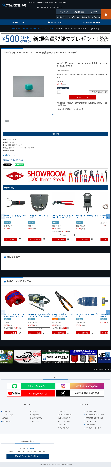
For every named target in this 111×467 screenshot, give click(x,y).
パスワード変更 (7, 415)
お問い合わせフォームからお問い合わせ (28, 456)
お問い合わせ (96, 17)
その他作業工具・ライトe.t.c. (38, 29)
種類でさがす (19, 22)
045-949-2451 (31, 448)
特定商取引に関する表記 (94, 418)
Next (107, 354)
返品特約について (9, 155)
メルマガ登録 (34, 421)
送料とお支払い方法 (65, 415)
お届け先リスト (7, 421)
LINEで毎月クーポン (74, 17)
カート (106, 14)
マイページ (64, 12)
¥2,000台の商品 (92, 113)
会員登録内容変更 (36, 418)
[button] (108, 216)
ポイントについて (64, 421)
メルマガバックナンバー (94, 428)
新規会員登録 (34, 415)
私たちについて (91, 421)
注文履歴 (5, 418)
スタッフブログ (63, 428)
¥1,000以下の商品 (64, 113)
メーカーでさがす (56, 22)
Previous (3, 356)
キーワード (93, 22)
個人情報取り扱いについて (95, 415)
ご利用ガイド (61, 17)
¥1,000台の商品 (78, 113)
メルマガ (94, 12)
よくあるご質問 (91, 411)
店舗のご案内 (79, 12)
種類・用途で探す (23, 29)
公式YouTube (86, 17)
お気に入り (34, 411)
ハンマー (51, 29)
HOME (14, 29)
